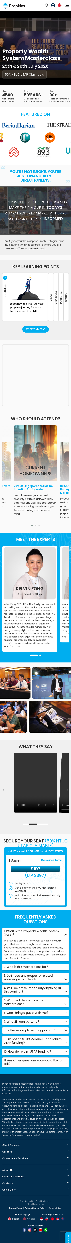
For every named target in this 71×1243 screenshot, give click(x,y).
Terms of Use (55, 1208)
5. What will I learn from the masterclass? (23, 1002)
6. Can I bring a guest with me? (26, 1013)
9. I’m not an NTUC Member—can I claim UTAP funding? (33, 1041)
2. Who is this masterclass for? (26, 967)
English (13, 1218)
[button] (32, 525)
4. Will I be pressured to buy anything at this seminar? (32, 990)
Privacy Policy (15, 1208)
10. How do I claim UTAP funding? (27, 1052)
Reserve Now (51, 860)
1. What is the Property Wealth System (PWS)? (31, 933)
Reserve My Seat (36, 329)
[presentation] (3, 790)
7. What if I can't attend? (21, 1022)
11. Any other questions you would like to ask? (33, 1062)
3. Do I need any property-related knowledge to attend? (28, 977)
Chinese (29, 1218)
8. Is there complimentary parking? (29, 1030)
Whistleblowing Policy (35, 1208)
